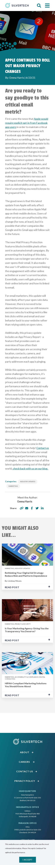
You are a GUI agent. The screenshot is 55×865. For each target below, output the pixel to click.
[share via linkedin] (42, 508)
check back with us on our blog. (30, 468)
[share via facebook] (31, 508)
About (27, 752)
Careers (27, 761)
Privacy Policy (26, 781)
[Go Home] (17, 5)
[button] (39, 6)
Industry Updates (27, 481)
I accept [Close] (27, 860)
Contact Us (26, 771)
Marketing (13, 486)
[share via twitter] (37, 508)
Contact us (42, 448)
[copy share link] (21, 508)
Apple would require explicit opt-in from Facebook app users (26, 123)
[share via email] (26, 508)
